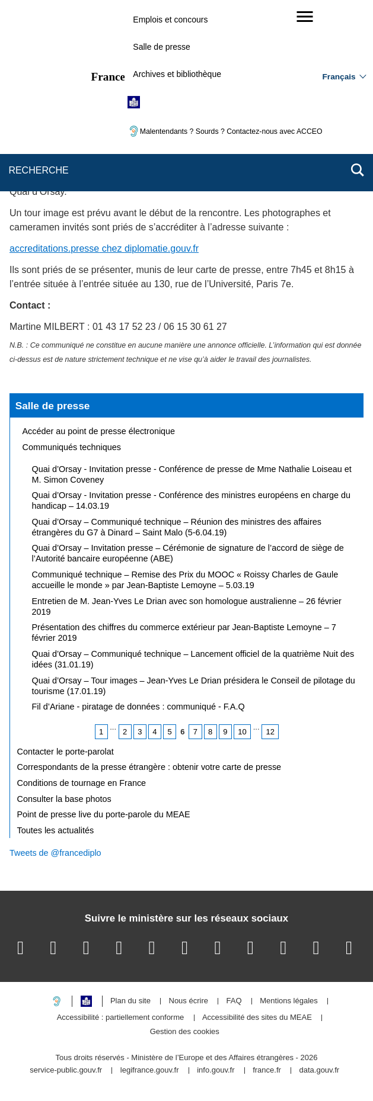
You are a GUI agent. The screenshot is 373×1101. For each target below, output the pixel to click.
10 (242, 731)
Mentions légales (289, 1001)
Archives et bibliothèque (177, 74)
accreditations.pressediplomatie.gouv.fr (104, 248)
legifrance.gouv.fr (149, 1070)
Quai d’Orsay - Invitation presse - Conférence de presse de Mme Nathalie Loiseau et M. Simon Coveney (192, 474)
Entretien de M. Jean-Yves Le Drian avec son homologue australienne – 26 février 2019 (187, 606)
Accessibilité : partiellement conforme (120, 1018)
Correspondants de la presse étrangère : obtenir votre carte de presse (149, 767)
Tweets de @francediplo (55, 853)
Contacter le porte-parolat (65, 751)
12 (270, 731)
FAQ (234, 1001)
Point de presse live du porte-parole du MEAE (103, 814)
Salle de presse (161, 47)
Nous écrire (188, 1001)
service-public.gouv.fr (66, 1070)
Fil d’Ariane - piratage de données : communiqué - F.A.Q (138, 706)
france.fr (267, 1070)
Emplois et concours (170, 19)
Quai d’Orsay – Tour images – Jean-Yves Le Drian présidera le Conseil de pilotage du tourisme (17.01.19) (193, 686)
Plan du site (130, 1001)
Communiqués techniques (72, 447)
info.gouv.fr (215, 1070)
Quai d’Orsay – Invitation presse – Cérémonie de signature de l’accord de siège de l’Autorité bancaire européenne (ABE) (188, 553)
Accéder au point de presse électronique (99, 431)
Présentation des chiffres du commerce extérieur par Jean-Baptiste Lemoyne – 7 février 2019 (184, 632)
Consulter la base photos (64, 799)
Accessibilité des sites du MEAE (257, 1018)
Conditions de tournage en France (81, 783)
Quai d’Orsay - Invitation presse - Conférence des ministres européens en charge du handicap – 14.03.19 (191, 500)
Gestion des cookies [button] (184, 1032)
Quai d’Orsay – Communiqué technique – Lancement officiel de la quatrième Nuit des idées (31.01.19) (193, 659)
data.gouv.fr (319, 1070)
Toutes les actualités (55, 830)
